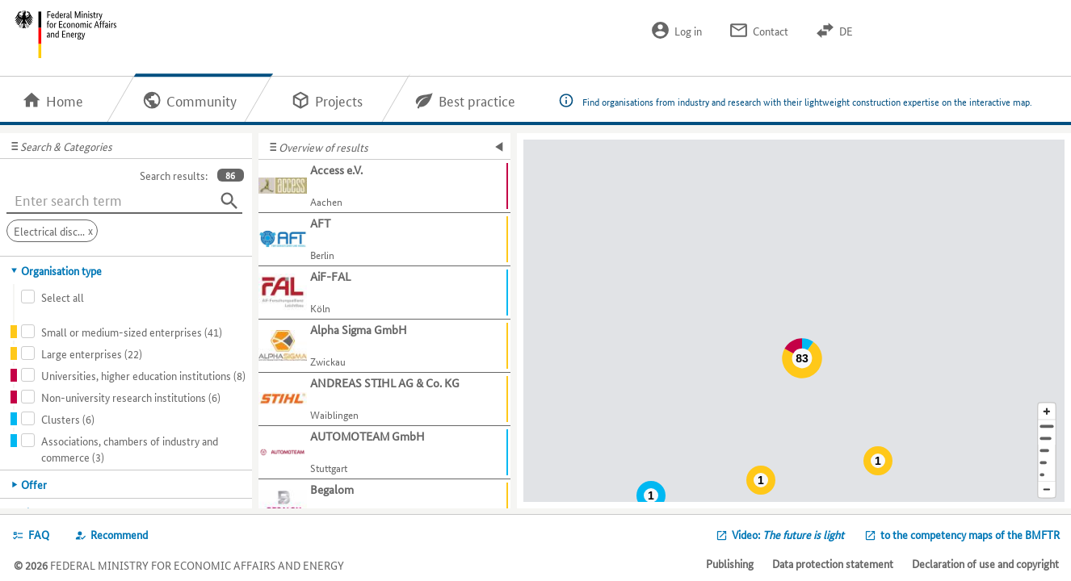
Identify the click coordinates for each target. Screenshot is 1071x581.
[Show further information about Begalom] (384, 506)
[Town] (1046, 439)
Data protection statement (832, 563)
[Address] (1046, 426)
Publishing (730, 563)
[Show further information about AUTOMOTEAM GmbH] (384, 452)
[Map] (794, 321)
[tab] (126, 270)
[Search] (229, 201)
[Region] (1046, 451)
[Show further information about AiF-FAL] (384, 293)
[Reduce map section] (1046, 490)
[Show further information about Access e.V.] (384, 186)
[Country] (1046, 463)
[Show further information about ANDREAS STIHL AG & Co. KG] (384, 399)
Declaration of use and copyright (985, 563)
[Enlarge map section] (1046, 411)
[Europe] (1046, 475)
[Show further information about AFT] (384, 239)
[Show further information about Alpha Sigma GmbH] (384, 346)
